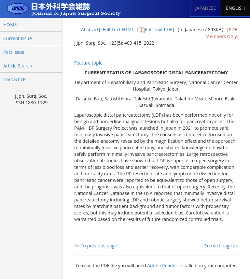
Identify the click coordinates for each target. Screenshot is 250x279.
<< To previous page (95, 245)
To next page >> (221, 245)
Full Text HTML (118, 29)
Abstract (90, 29)
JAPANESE (205, 8)
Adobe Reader (162, 265)
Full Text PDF (159, 29)
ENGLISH (235, 8)
